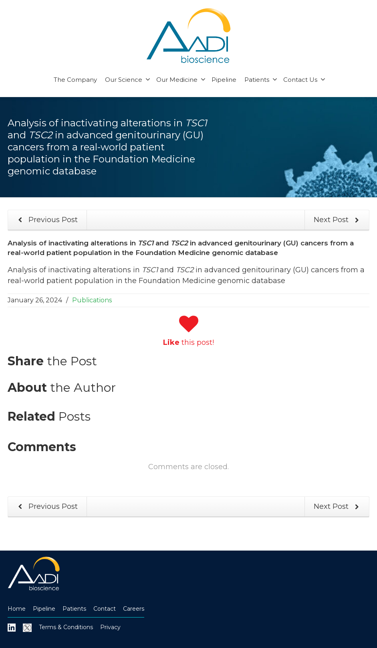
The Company (75, 79)
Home (17, 608)
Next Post (338, 220)
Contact (104, 608)
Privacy (110, 627)
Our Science (127, 79)
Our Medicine (181, 79)
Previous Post (46, 220)
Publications (92, 300)
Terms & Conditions (66, 627)
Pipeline (224, 79)
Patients (260, 79)
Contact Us (304, 79)
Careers (133, 608)
